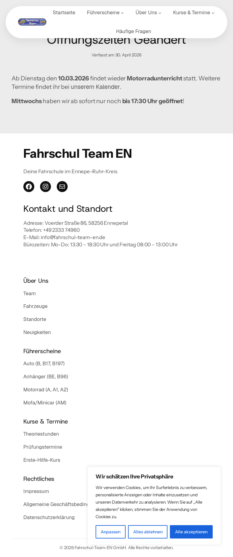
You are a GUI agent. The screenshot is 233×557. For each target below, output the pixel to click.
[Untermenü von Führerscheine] (122, 12)
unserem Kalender (95, 87)
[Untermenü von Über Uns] (159, 12)
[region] (154, 506)
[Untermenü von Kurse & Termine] (212, 12)
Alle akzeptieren (191, 532)
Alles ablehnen (148, 532)
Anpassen (110, 532)
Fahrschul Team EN (77, 153)
